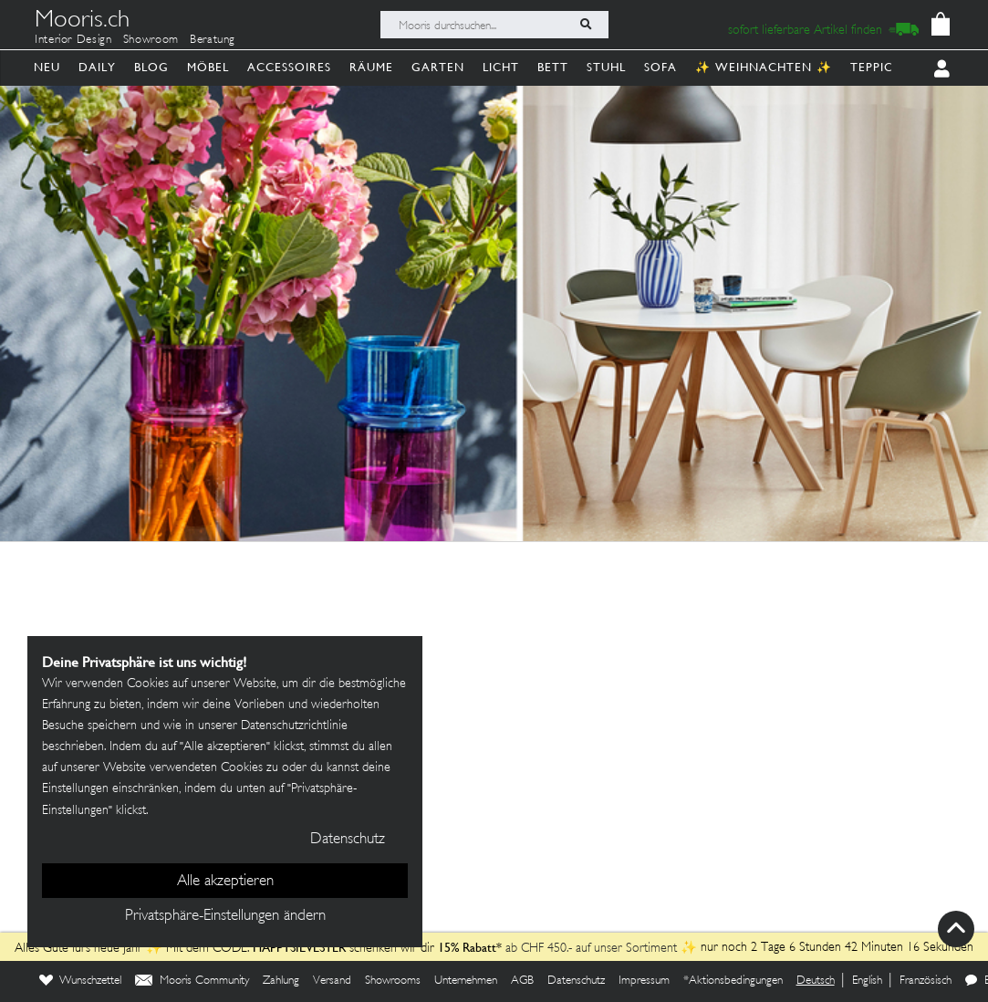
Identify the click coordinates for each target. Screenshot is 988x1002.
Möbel (208, 67)
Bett (552, 67)
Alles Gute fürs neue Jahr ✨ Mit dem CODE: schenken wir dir (226, 949)
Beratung (212, 40)
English (867, 981)
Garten (437, 67)
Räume (371, 67)
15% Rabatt (467, 947)
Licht (501, 67)
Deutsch (815, 981)
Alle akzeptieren (225, 881)
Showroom (151, 40)
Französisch (926, 981)
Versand (332, 981)
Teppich (876, 67)
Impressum (644, 981)
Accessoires (289, 67)
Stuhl (606, 67)
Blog (151, 67)
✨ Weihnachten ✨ (763, 67)
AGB (522, 981)
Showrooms (393, 981)
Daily (97, 67)
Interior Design (73, 40)
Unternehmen (465, 981)
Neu (47, 67)
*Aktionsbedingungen (733, 981)
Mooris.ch (82, 22)
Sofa (660, 67)
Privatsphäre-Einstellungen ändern (225, 916)
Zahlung (281, 981)
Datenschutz (576, 981)
